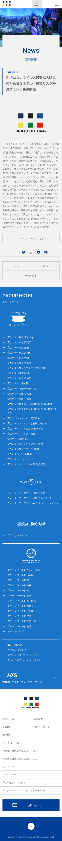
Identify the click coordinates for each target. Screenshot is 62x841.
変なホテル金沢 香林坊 (19, 378)
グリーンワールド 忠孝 (19, 595)
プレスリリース (42, 727)
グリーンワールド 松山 (19, 590)
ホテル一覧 (8, 719)
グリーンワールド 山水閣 (20, 575)
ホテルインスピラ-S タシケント (24, 655)
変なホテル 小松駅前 (19, 383)
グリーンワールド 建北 (19, 580)
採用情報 (7, 735)
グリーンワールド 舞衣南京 (21, 600)
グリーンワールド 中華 (19, 616)
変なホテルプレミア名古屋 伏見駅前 (26, 464)
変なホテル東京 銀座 (18, 347)
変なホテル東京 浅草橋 (19, 363)
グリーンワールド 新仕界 (20, 606)
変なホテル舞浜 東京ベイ (20, 337)
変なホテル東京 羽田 (18, 373)
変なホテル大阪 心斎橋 (19, 398)
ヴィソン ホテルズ (17, 650)
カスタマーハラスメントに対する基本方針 (24, 790)
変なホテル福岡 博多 (18, 438)
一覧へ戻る (31, 275)
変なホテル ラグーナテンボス (22, 388)
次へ (45, 266)
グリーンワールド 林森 (19, 585)
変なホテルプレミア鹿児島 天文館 (25, 444)
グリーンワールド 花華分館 (21, 621)
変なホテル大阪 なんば (19, 393)
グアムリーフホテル (17, 535)
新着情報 (7, 727)
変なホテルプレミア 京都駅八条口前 (27, 423)
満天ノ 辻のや (14, 645)
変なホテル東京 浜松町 (19, 352)
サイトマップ (9, 766)
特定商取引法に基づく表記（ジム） (21, 758)
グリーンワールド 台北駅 (20, 611)
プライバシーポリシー (14, 743)
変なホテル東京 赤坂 (18, 357)
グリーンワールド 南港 (19, 626)
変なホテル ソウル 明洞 (19, 454)
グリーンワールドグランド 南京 (24, 570)
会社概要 (38, 719)
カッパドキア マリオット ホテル (24, 660)
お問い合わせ (35, 805)
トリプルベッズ (15, 631)
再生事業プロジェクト (14, 782)
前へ (16, 266)
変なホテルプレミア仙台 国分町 (24, 449)
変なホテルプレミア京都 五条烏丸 (25, 428)
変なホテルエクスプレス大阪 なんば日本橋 (29, 404)
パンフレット (9, 774)
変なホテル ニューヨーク (20, 459)
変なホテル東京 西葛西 (19, 342)
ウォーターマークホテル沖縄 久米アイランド (30, 498)
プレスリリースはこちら (31, 238)
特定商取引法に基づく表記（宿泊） (21, 750)
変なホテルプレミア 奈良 (21, 433)
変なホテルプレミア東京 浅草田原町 (26, 368)
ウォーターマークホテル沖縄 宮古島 (26, 492)
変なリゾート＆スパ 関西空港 (23, 418)
